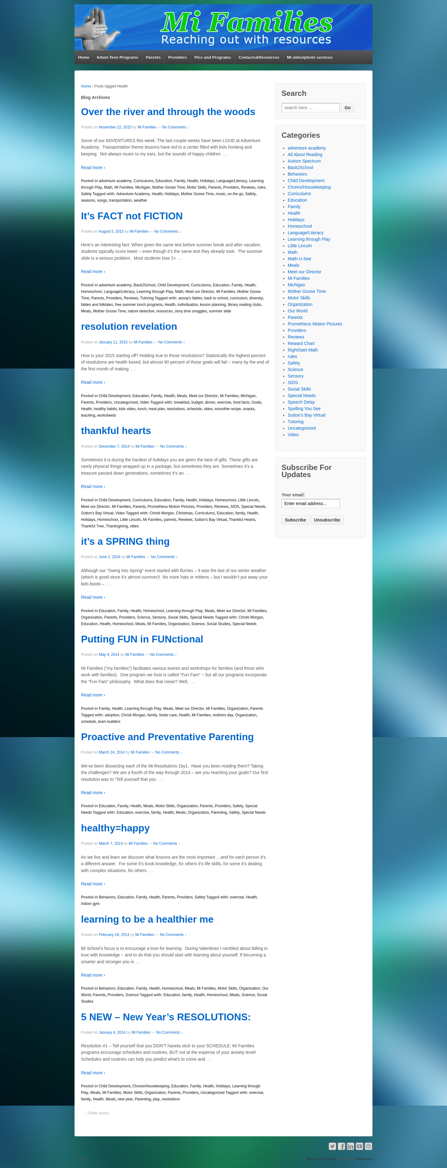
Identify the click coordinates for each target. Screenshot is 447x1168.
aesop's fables (190, 298)
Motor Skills (196, 187)
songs (102, 200)
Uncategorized (126, 402)
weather (140, 200)
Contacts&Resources (259, 57)
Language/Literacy (231, 181)
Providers (177, 57)
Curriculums (143, 181)
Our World (298, 310)
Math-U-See (299, 258)
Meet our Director (199, 291)
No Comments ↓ (175, 127)
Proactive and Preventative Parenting (167, 736)
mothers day (223, 715)
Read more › (93, 167)
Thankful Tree (92, 526)
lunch (142, 409)
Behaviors (107, 897)
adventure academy (115, 181)
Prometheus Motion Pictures (171, 506)
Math (108, 187)
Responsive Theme (321, 1159)
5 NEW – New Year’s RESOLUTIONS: (166, 1017)
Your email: (293, 494)
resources (164, 311)
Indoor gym (90, 904)
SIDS (235, 506)
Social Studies (218, 624)
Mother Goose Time (168, 187)
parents (170, 519)
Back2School (144, 285)
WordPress (364, 1159)
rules (261, 187)
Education (164, 181)
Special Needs (253, 506)
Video (144, 402)
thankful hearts (116, 430)
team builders (109, 721)
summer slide (220, 311)
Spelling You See (304, 408)
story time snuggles (191, 311)
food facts (241, 402)
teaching (88, 415)
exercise (224, 402)
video (134, 526)
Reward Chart (301, 343)
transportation (120, 200)
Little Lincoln (248, 500)
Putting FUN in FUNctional (142, 639)
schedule (194, 409)
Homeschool (91, 291)
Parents (153, 57)
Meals (86, 311)
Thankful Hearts (242, 519)
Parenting (219, 812)
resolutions (176, 409)
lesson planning (213, 304)
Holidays (207, 181)
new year (125, 1099)
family (240, 513)
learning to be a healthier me (147, 919)
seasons (88, 200)
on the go (235, 194)
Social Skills (178, 617)
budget (197, 402)
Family (179, 181)
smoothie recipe (227, 409)
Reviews (248, 187)
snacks (249, 409)
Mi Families (147, 127)
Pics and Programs (212, 57)
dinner (210, 402)
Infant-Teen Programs (117, 57)
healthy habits (105, 409)
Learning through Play (155, 291)
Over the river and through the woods (168, 111)
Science (143, 617)
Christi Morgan (162, 513)
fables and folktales (97, 304)
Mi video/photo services (309, 57)
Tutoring (147, 298)
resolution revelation (129, 326)
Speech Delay (301, 402)
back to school (216, 298)
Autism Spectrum (304, 161)
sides (208, 409)
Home (83, 57)
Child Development (173, 285)
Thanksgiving (117, 526)
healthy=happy (115, 828)
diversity (256, 298)
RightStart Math (303, 349)
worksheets (106, 415)
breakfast (181, 402)
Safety (86, 194)
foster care (168, 715)
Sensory (159, 617)
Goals (256, 402)
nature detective (141, 311)
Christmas (184, 513)
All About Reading (305, 154)
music (220, 194)
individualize (188, 304)
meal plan (157, 409)
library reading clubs (244, 304)
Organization (91, 617)
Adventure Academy (133, 194)
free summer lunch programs (138, 304)
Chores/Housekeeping (150, 1086)
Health (192, 181)
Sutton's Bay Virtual (97, 513)
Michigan (142, 187)
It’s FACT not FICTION (132, 216)
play (156, 1099)
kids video (127, 409)
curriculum (238, 298)
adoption (112, 715)
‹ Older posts (97, 1113)
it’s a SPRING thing (125, 541)
